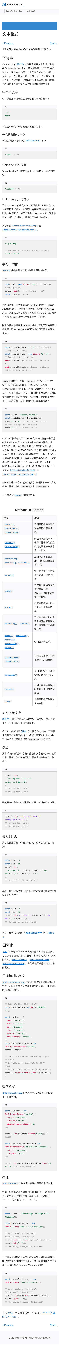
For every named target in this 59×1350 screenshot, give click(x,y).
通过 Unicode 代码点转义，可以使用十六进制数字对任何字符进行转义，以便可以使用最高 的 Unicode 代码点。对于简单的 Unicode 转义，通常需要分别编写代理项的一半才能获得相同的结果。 (29, 211)
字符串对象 (10, 264)
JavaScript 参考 (34, 932)
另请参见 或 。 (21, 227)
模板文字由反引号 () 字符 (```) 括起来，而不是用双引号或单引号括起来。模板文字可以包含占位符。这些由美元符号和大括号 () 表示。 (29, 735)
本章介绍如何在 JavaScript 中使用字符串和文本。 (27, 49)
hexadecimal (32, 140)
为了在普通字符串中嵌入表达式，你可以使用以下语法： (28, 844)
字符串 (7, 58)
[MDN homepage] (13, 5)
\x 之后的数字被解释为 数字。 (25, 140)
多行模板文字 (11, 713)
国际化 (7, 945)
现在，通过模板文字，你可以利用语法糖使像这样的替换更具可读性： (29, 893)
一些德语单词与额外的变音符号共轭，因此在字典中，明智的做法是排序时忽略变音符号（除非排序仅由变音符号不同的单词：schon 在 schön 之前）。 (29, 1261)
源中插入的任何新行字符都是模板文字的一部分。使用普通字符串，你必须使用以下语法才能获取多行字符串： (29, 757)
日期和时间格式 (13, 976)
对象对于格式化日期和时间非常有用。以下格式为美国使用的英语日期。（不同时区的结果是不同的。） (29, 986)
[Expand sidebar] (2, 11)
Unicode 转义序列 (14, 165)
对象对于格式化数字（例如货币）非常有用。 (27, 1094)
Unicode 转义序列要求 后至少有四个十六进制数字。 (28, 173)
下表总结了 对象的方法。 (19, 495)
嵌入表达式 (9, 836)
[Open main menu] (54, 4)
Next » (53, 43)
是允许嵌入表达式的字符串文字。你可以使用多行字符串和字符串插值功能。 (28, 721)
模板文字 (6, 719)
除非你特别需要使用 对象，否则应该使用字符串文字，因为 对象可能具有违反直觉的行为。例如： (29, 329)
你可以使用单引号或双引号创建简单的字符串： (26, 98)
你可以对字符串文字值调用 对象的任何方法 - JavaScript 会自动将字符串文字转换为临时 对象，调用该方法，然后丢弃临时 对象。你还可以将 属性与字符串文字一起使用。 (29, 311)
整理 (5, 1177)
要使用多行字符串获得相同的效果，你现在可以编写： (29, 802)
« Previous (7, 43)
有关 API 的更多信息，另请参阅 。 (28, 1314)
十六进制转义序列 (13, 134)
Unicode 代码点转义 (15, 199)
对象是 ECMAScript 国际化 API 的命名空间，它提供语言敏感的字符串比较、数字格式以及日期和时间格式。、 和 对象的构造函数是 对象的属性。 (29, 959)
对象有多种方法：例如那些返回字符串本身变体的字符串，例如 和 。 (29, 484)
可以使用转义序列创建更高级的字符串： (22, 126)
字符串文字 (10, 92)
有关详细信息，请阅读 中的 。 (28, 934)
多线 (5, 747)
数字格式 (8, 1087)
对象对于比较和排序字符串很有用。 (28, 1183)
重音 (24, 731)
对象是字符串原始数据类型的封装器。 (25, 270)
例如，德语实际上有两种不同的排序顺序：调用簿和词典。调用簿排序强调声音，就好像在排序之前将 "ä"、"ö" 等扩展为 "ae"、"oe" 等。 (29, 1195)
